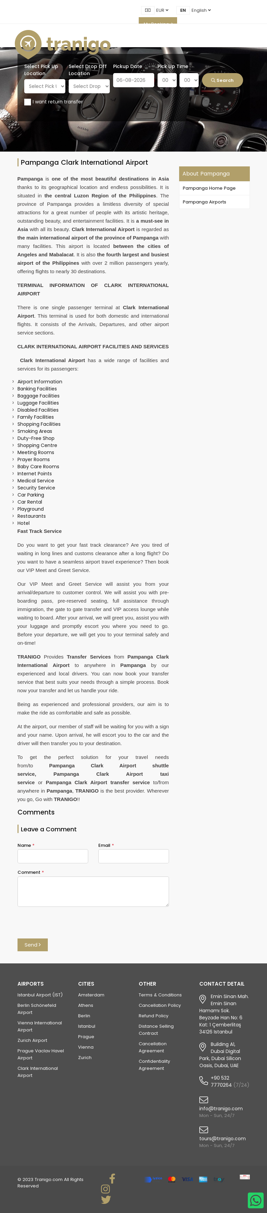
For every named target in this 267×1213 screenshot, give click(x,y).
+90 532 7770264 (221, 1081)
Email (106, 845)
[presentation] (69, 925)
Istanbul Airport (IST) (40, 995)
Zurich (85, 1057)
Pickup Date (127, 66)
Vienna (86, 1047)
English (201, 10)
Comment (31, 872)
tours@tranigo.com (222, 1138)
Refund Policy (153, 1016)
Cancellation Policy (160, 1005)
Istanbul (86, 1026)
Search (222, 80)
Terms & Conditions (160, 995)
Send (33, 944)
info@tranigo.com (221, 1108)
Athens (85, 1005)
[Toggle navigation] (250, 44)
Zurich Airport (32, 1040)
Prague (86, 1036)
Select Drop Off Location (88, 70)
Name (26, 845)
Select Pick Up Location (41, 70)
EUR (162, 10)
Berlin (84, 1016)
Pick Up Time (173, 66)
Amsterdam (91, 995)
